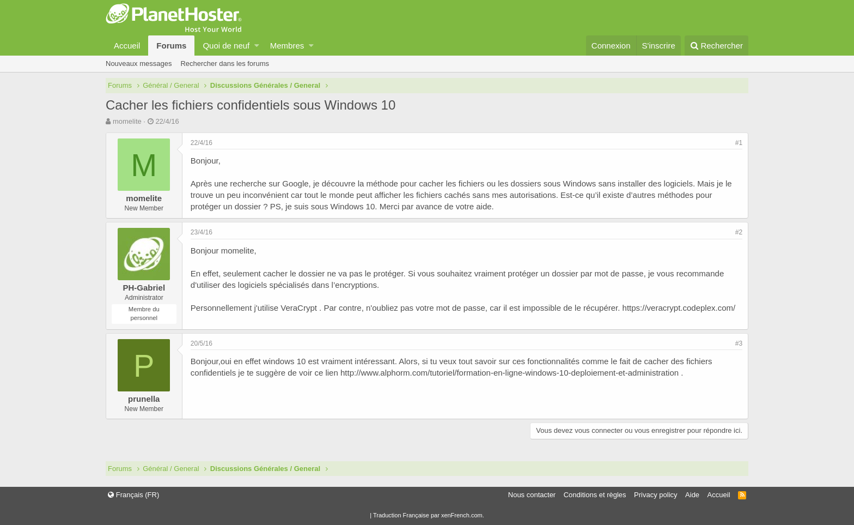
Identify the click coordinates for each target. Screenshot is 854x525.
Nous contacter (532, 495)
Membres (287, 45)
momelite (127, 121)
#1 (738, 143)
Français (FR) (133, 495)
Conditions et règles (595, 495)
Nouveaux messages (139, 63)
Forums (171, 45)
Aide (692, 495)
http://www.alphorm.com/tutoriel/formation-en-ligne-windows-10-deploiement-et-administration (509, 372)
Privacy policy (655, 495)
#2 (738, 232)
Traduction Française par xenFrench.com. (428, 515)
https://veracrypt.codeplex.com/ (679, 307)
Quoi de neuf (226, 45)
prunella (144, 398)
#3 (738, 343)
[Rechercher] (716, 45)
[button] (257, 45)
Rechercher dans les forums (224, 63)
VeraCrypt (298, 307)
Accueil (127, 45)
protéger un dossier (226, 206)
